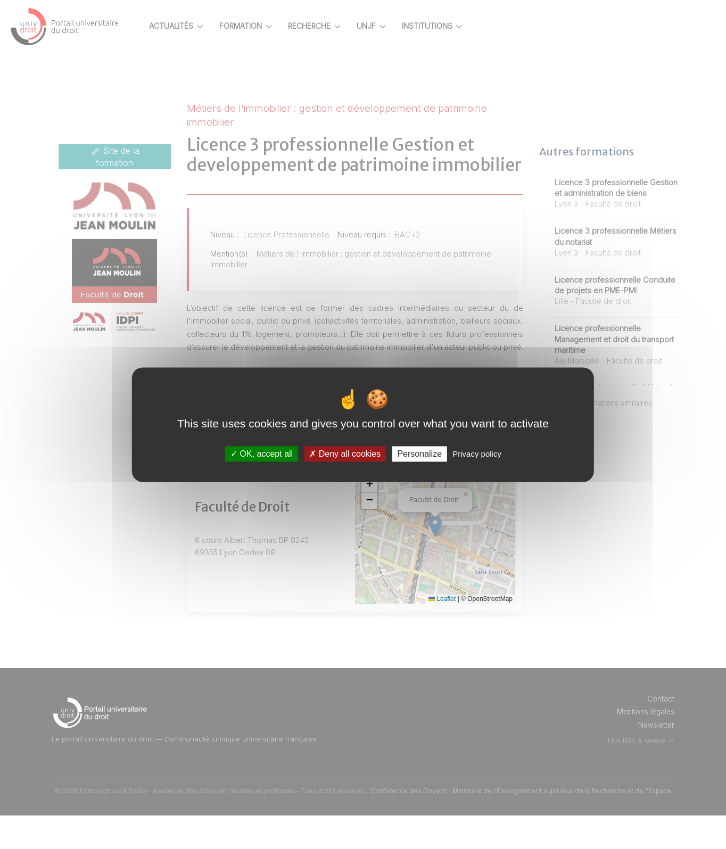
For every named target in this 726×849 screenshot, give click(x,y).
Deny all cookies (345, 453)
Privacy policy (476, 453)
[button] (389, 518)
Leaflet (451, 632)
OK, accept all (261, 453)
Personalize (419, 453)
